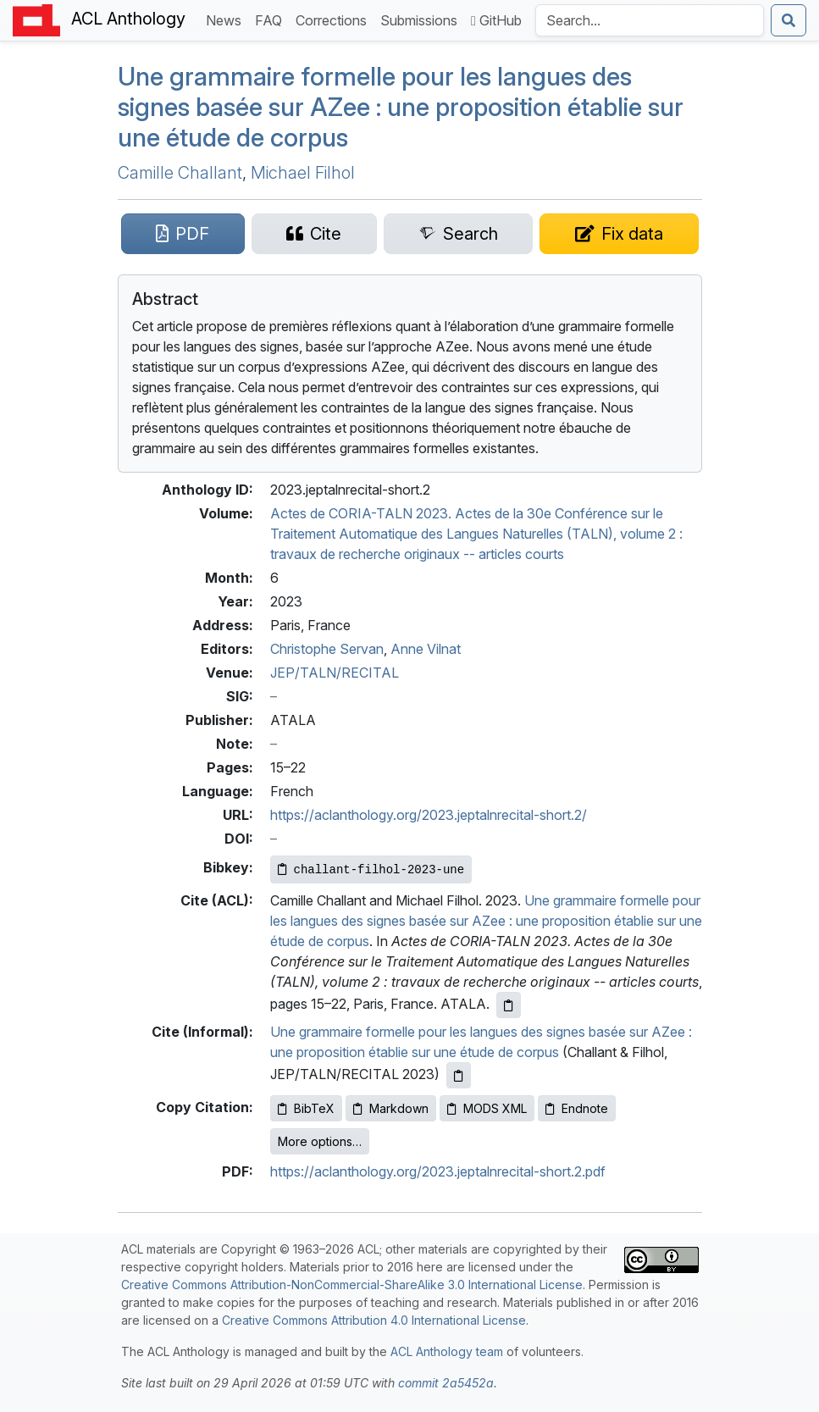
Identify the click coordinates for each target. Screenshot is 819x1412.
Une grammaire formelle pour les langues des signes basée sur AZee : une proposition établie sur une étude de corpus (486, 921)
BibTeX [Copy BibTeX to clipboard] (306, 1108)
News (227, 19)
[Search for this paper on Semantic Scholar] (458, 233)
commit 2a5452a (446, 1383)
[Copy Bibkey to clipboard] (371, 869)
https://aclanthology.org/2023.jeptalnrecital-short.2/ (428, 814)
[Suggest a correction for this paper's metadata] (619, 233)
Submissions (422, 19)
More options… (320, 1141)
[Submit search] (788, 20)
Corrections (335, 19)
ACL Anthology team (446, 1351)
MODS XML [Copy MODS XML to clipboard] (487, 1108)
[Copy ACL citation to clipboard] (508, 1005)
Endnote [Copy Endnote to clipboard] (576, 1108)
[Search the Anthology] (649, 20)
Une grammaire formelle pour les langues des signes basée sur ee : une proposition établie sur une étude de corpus (400, 106)
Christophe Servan (327, 648)
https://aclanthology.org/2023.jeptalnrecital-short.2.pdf (438, 1171)
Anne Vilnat (425, 648)
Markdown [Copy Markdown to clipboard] (391, 1108)
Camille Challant (180, 173)
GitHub (496, 20)
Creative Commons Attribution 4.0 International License (374, 1320)
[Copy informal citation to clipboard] (458, 1075)
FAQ (272, 19)
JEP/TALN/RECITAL (334, 672)
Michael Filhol (303, 173)
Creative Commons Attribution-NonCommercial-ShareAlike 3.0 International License (352, 1284)
